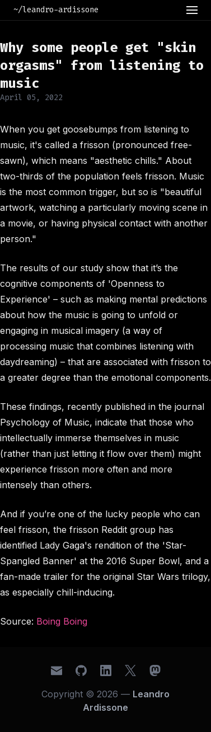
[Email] (56, 670)
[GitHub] (81, 670)
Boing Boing (61, 621)
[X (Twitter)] (130, 670)
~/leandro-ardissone (56, 9)
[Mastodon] (155, 670)
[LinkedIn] (105, 670)
